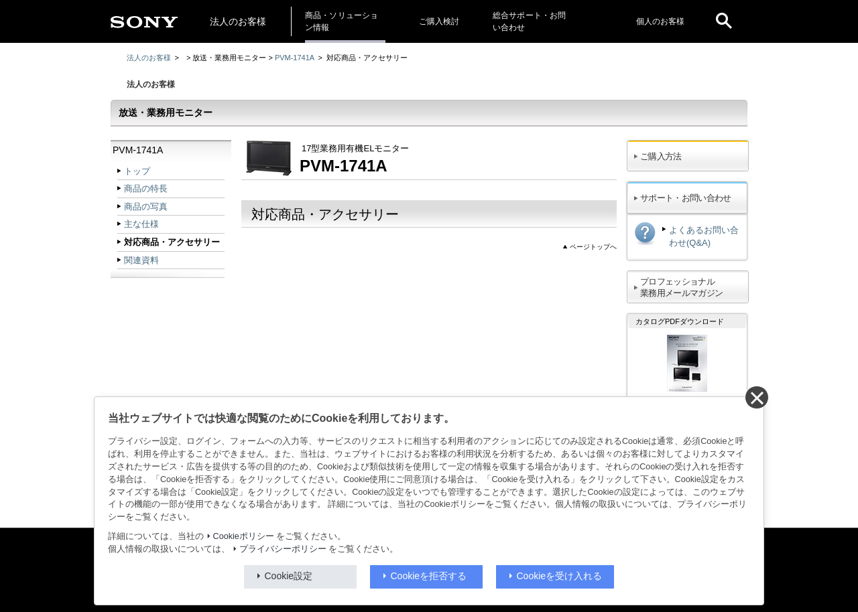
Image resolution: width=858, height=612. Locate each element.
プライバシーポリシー (282, 549)
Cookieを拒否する (429, 575)
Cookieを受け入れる (560, 575)
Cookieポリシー (243, 536)
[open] (723, 21)
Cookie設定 (289, 575)
